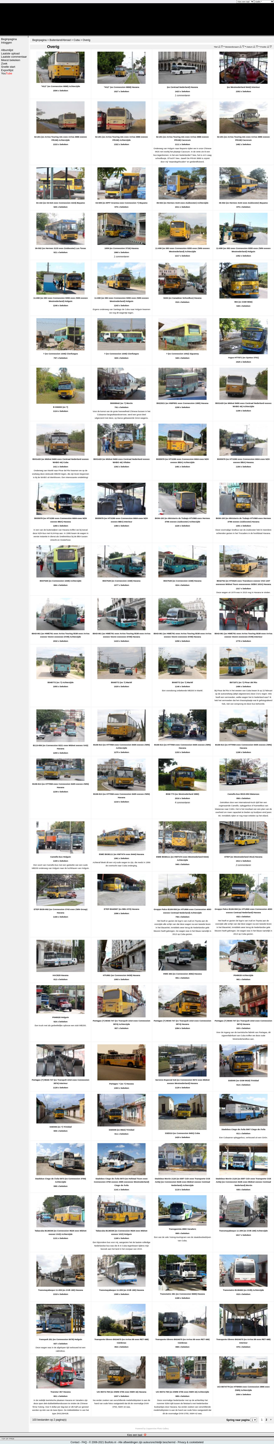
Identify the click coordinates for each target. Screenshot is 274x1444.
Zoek (4, 63)
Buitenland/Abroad (60, 40)
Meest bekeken (10, 60)
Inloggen (6, 42)
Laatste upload (10, 53)
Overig (86, 40)
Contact (74, 1442)
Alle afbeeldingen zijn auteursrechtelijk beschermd (146, 1442)
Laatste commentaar (14, 56)
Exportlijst (7, 70)
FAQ (84, 1442)
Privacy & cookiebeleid (191, 1442)
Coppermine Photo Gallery (157, 1429)
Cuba (77, 40)
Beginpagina (9, 39)
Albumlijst (7, 50)
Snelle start (8, 66)
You (6, 73)
